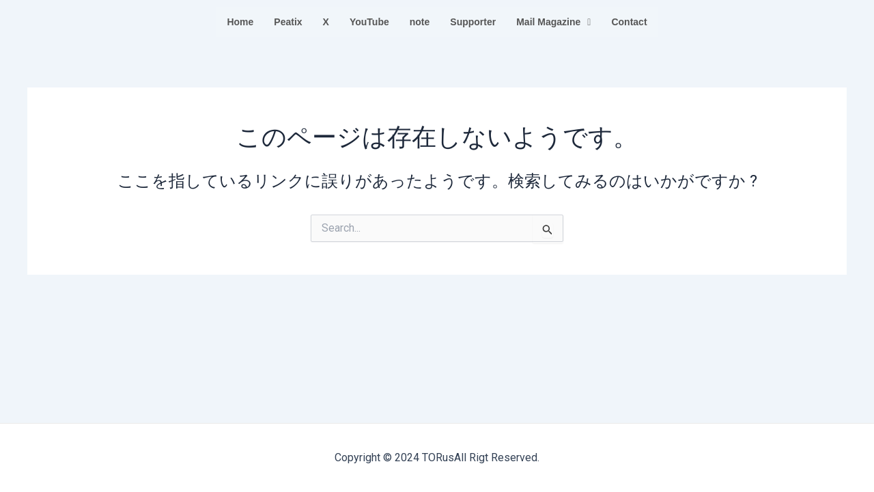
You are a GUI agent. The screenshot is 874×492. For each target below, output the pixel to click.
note (420, 21)
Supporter (473, 21)
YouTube (369, 21)
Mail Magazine (553, 21)
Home (240, 21)
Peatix (288, 21)
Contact (629, 21)
